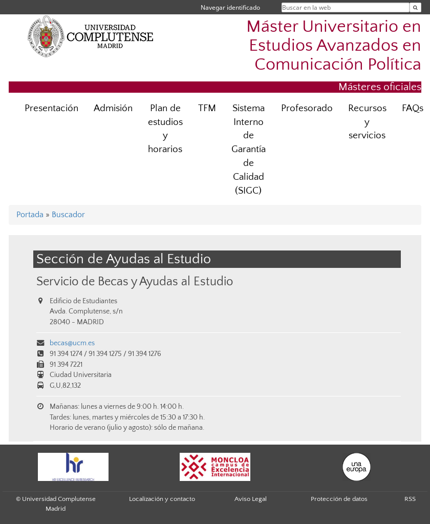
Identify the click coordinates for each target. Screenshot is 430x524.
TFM (207, 108)
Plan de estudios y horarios (165, 129)
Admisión (113, 108)
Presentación (51, 108)
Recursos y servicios (367, 122)
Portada (30, 214)
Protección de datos (339, 498)
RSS (410, 498)
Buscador (68, 214)
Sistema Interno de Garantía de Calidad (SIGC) (248, 149)
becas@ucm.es (72, 343)
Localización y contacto (162, 498)
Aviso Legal (250, 498)
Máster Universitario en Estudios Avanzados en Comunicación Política (333, 45)
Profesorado (307, 108)
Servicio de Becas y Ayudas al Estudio (134, 281)
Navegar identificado (230, 7)
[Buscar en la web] (415, 7)
